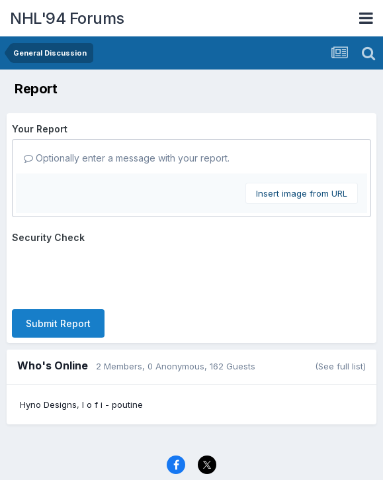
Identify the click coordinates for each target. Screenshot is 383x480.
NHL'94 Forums (67, 18)
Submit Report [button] (58, 323)
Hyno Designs (48, 404)
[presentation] (112, 273)
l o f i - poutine (112, 404)
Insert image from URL (301, 193)
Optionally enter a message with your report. (127, 158)
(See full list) (340, 366)
